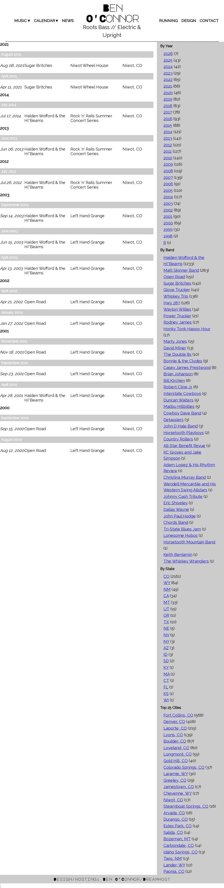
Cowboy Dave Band (182, 413)
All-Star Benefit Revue (184, 445)
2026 (168, 53)
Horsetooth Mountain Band (189, 542)
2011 (167, 151)
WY (166, 582)
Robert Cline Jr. (177, 387)
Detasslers (173, 419)
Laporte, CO (175, 728)
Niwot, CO (173, 800)
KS (166, 693)
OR (166, 615)
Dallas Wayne (176, 509)
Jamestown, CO (178, 786)
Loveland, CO (176, 747)
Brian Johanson (178, 374)
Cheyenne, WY (177, 793)
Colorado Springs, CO (183, 767)
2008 (168, 171)
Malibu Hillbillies (179, 406)
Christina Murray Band (184, 477)
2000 (168, 223)
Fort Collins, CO (178, 715)
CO (166, 576)
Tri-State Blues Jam (182, 529)
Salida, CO (173, 832)
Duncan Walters (178, 400)
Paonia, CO (173, 871)
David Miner (174, 348)
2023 (168, 73)
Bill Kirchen (174, 380)
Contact (209, 20)
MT (166, 602)
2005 (168, 190)
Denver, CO (174, 721)
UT (166, 609)
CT (166, 680)
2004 (168, 196)
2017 (167, 112)
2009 (168, 164)
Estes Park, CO (177, 826)
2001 (167, 216)
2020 (168, 92)
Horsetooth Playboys (183, 432)
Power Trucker (177, 316)
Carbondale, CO (178, 845)
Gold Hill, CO (175, 760)
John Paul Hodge (179, 516)
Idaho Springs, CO (180, 852)
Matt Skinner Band (181, 270)
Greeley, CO (174, 780)
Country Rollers (178, 439)
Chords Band (175, 522)
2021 (167, 86)
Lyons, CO (173, 734)
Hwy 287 (171, 303)
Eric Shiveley (175, 503)
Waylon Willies (177, 309)
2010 (167, 158)
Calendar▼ (46, 20)
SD (166, 661)
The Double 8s (177, 354)
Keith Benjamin (177, 554)
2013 (167, 138)
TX (166, 622)
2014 (167, 131)
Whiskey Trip (175, 296)
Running (168, 20)
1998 (168, 236)
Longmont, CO (177, 754)
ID (165, 654)
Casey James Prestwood (187, 367)
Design (188, 20)
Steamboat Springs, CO (185, 806)
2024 (168, 66)
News (68, 20)
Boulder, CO (174, 741)
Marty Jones (175, 341)
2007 (168, 177)
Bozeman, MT (177, 839)
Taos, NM (172, 858)
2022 (168, 79)
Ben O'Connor (112, 12)
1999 (168, 229)
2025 (168, 60)
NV (166, 635)
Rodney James (177, 322)
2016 (167, 118)
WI (166, 700)
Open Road (174, 276)
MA (166, 674)
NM (167, 589)
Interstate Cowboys (182, 393)
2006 (168, 184)
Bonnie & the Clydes (182, 361)
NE (166, 628)
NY (166, 641)
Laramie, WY (175, 773)
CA (166, 595)
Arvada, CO (174, 813)
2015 (167, 125)
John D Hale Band (180, 426)
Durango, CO (175, 819)
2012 (167, 145)
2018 (167, 105)
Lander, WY (174, 865)
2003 (168, 203)
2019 (167, 99)
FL (165, 687)
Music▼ (22, 20)
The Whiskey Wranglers (186, 561)
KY (166, 667)
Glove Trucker (176, 289)
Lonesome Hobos (180, 535)
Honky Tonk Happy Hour (186, 329)
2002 (168, 210)
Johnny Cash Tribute (182, 496)
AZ (166, 648)
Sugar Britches (177, 283)
